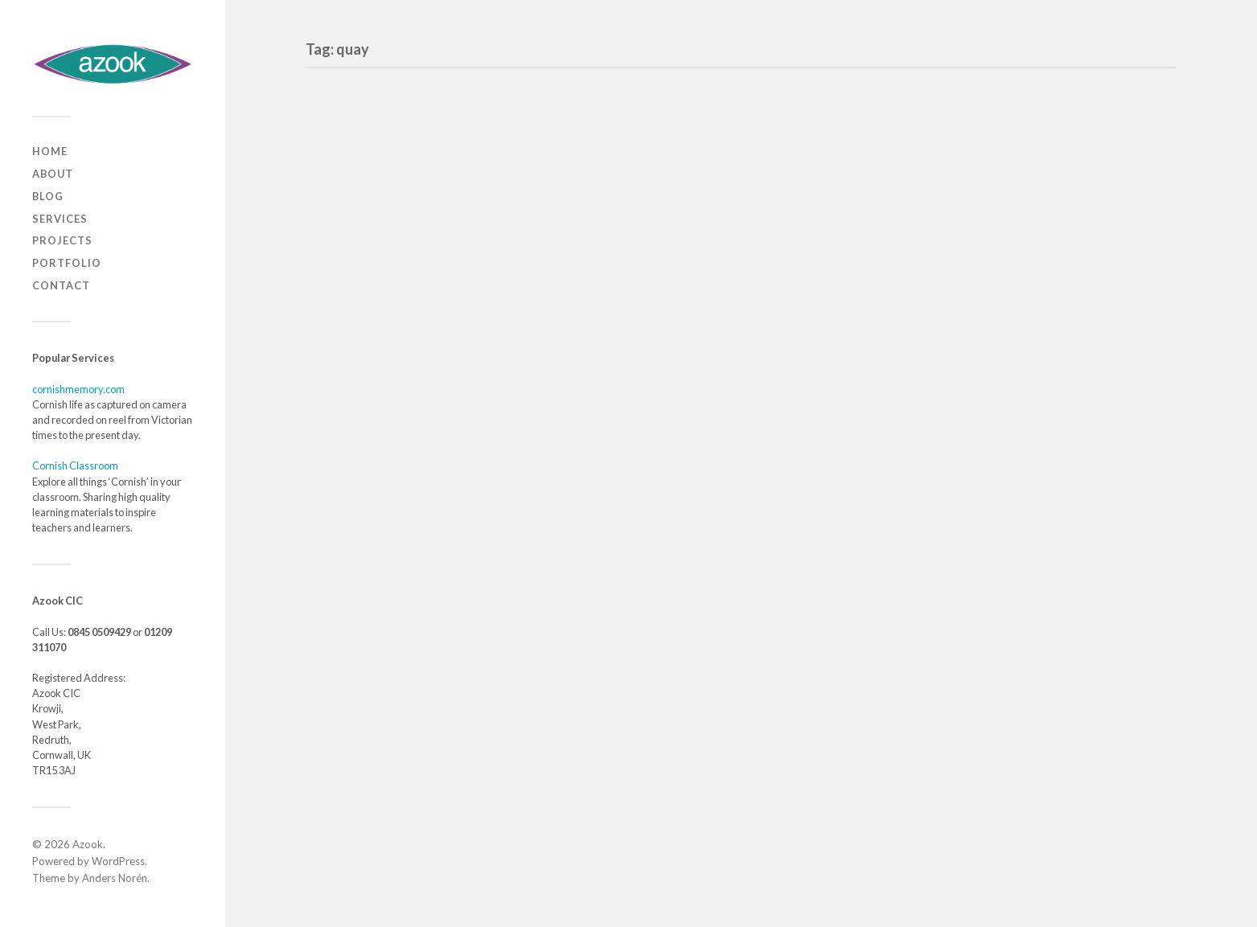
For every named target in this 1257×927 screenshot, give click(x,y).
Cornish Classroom (75, 465)
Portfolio (66, 262)
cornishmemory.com (78, 389)
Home (50, 151)
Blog (48, 196)
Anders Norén (114, 878)
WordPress (118, 861)
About (52, 173)
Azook (87, 844)
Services (60, 218)
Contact (61, 285)
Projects (62, 240)
